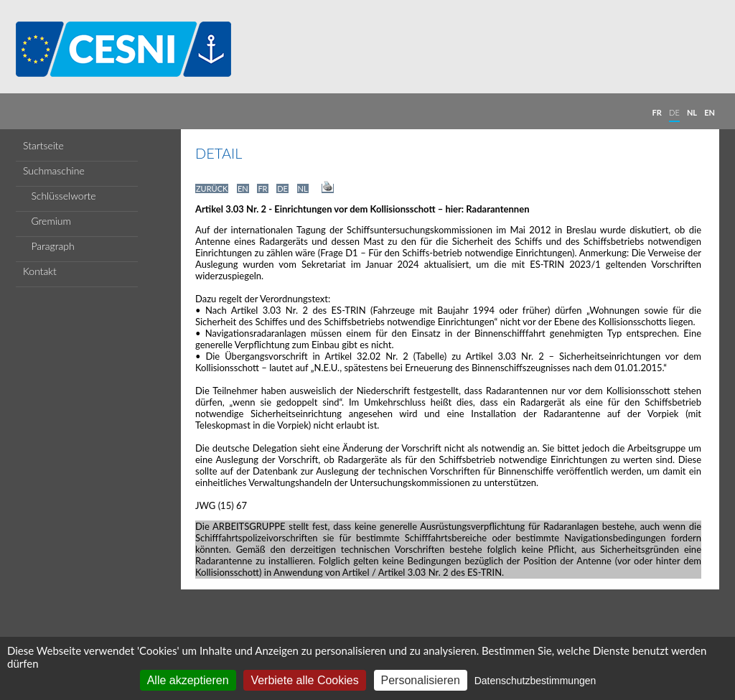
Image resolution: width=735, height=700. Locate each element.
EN (709, 112)
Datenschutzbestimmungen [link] (535, 680)
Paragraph (49, 246)
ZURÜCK (212, 188)
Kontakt (40, 271)
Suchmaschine (54, 170)
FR (657, 112)
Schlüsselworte (59, 196)
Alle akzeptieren (188, 680)
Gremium (47, 221)
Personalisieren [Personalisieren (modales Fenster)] (420, 680)
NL (692, 112)
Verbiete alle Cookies (304, 680)
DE (674, 112)
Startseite (43, 145)
